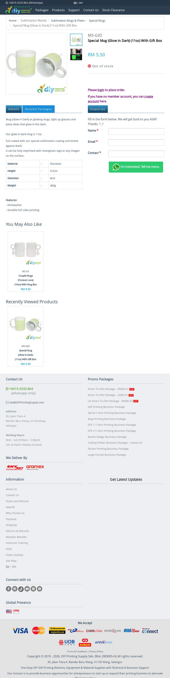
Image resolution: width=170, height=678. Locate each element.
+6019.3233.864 (19, 388)
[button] (10, 324)
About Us (11, 488)
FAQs (9, 545)
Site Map (11, 556)
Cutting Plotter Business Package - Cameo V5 (115, 439)
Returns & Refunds (17, 528)
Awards (10, 505)
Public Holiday (14, 551)
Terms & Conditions (77, 647)
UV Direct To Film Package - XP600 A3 (113, 400)
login (100, 90)
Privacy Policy (96, 647)
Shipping (11, 522)
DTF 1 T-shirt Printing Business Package (112, 422)
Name (93, 130)
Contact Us (12, 494)
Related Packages (39, 109)
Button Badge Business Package (107, 434)
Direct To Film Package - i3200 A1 (111, 394)
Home (13, 20)
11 (36, 63)
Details (14, 109)
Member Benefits (16, 534)
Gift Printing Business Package (106, 405)
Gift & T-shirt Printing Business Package (112, 411)
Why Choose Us (15, 511)
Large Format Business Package (107, 451)
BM (81, 2)
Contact (94, 153)
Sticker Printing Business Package (108, 445)
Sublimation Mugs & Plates (70, 20)
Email (93, 141)
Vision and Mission (17, 500)
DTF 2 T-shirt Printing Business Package (112, 428)
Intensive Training (17, 539)
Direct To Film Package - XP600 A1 (111, 388)
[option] (26, 261)
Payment (11, 517)
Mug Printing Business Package (107, 417)
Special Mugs (102, 20)
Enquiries (98, 109)
